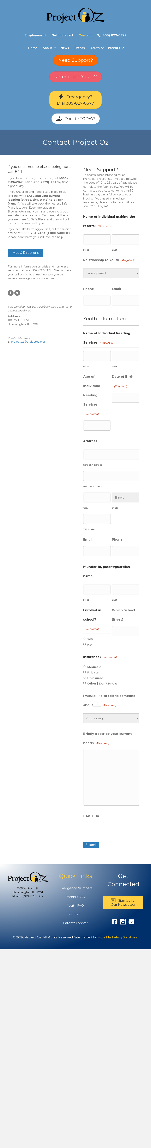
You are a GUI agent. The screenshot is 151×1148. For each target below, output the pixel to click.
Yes (90, 639)
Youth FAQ (75, 905)
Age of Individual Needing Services (91, 396)
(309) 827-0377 (112, 35)
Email (116, 289)
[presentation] (112, 830)
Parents (114, 48)
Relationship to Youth (108, 260)
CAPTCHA (91, 816)
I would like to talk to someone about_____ (109, 701)
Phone (88, 289)
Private (93, 672)
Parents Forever (75, 923)
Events (80, 48)
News (65, 48)
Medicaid (94, 667)
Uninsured (95, 678)
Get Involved (62, 35)
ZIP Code (88, 529)
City (85, 507)
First (86, 250)
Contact (85, 35)
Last (114, 250)
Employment (35, 35)
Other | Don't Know (102, 683)
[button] (55, 48)
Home (32, 48)
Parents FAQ (75, 897)
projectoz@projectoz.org (28, 341)
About (47, 48)
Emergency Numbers (75, 888)
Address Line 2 (92, 486)
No (89, 644)
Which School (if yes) (123, 614)
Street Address (92, 464)
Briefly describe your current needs (107, 739)
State (115, 507)
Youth (95, 48)
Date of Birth (122, 382)
